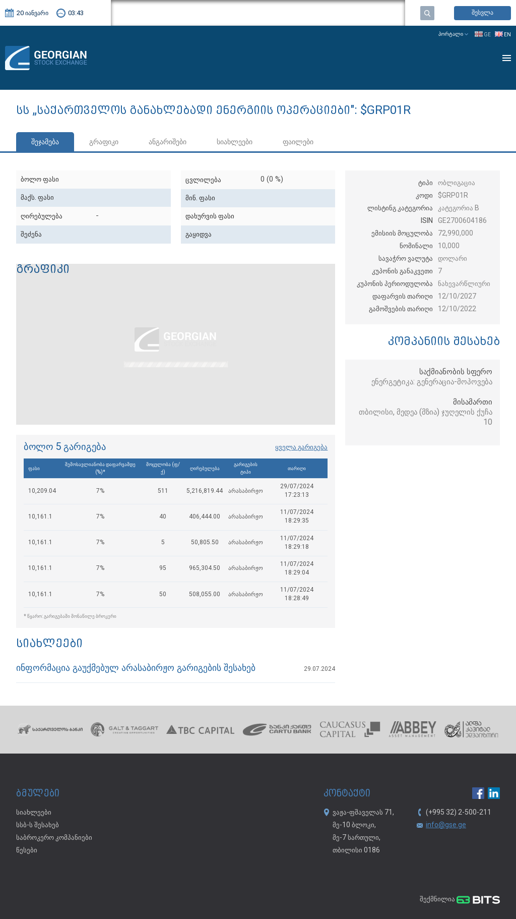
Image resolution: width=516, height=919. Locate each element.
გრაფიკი (103, 142)
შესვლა (482, 13)
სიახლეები (234, 142)
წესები (26, 850)
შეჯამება (45, 142)
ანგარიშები (167, 142)
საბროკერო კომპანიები (54, 837)
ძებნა (427, 13)
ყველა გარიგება (301, 447)
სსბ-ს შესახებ (37, 825)
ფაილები (298, 142)
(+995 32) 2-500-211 (458, 812)
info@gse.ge (446, 825)
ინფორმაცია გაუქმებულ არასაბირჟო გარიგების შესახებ (135, 668)
